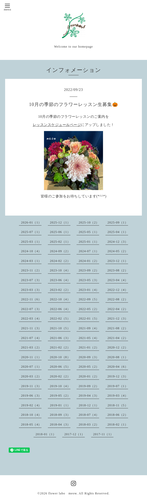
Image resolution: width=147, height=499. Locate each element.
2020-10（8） (60, 357)
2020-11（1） (31, 357)
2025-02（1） (60, 241)
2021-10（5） (60, 328)
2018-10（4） (31, 415)
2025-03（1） (31, 241)
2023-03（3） (31, 290)
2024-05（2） (118, 251)
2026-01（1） (31, 222)
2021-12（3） (118, 318)
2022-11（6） (31, 299)
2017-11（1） (103, 434)
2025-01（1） (89, 241)
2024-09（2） (60, 251)
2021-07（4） (31, 338)
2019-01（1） (60, 405)
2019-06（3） (31, 395)
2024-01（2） (89, 261)
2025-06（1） (60, 232)
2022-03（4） (31, 318)
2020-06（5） (60, 366)
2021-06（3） (60, 338)
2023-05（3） (89, 280)
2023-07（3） (31, 280)
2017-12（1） (74, 434)
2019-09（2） (89, 386)
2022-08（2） (118, 299)
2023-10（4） (60, 270)
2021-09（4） (89, 328)
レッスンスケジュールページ (57, 125)
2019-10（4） (60, 386)
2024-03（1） (31, 261)
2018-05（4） (31, 424)
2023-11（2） (31, 270)
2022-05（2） (89, 309)
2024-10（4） (31, 251)
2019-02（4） (31, 405)
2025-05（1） (89, 232)
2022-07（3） (31, 309)
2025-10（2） (89, 222)
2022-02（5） (60, 318)
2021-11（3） (31, 328)
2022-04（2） (118, 309)
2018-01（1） (46, 434)
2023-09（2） (89, 270)
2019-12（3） (118, 376)
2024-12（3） (118, 241)
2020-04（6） (118, 366)
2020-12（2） (118, 347)
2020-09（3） (89, 357)
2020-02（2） (60, 376)
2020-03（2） (31, 376)
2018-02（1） (118, 424)
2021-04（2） (118, 338)
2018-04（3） (60, 424)
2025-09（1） (118, 222)
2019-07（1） (118, 386)
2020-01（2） (89, 376)
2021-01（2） (89, 347)
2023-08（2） (118, 270)
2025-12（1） (60, 222)
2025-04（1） (118, 232)
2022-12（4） (118, 290)
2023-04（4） (118, 280)
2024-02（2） (60, 261)
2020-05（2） (89, 366)
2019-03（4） (118, 395)
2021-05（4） (89, 338)
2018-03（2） (89, 424)
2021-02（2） (60, 347)
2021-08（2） (118, 328)
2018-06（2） (118, 415)
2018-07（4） (89, 415)
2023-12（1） (118, 261)
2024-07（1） (89, 251)
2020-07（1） (31, 366)
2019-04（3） (89, 395)
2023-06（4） (60, 280)
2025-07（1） (31, 232)
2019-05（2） (60, 395)
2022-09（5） (89, 299)
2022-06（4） (60, 309)
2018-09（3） (60, 415)
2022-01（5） (89, 318)
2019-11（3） (31, 386)
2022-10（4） (60, 299)
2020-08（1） (118, 357)
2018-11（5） (118, 405)
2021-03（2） (31, 347)
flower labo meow (62, 493)
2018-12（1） (89, 405)
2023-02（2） (60, 290)
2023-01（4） (89, 290)
